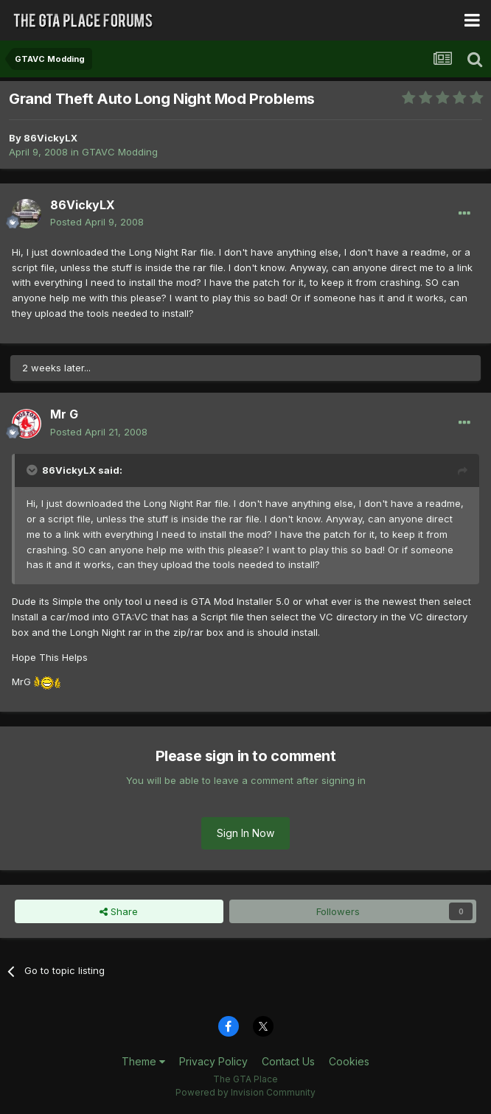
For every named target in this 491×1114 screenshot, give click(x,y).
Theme (143, 1061)
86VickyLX (50, 138)
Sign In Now (245, 833)
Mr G (64, 414)
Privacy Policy (213, 1061)
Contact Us (288, 1061)
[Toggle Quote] (33, 470)
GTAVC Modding (120, 152)
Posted (97, 222)
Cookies (349, 1061)
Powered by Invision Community (245, 1092)
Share (119, 911)
